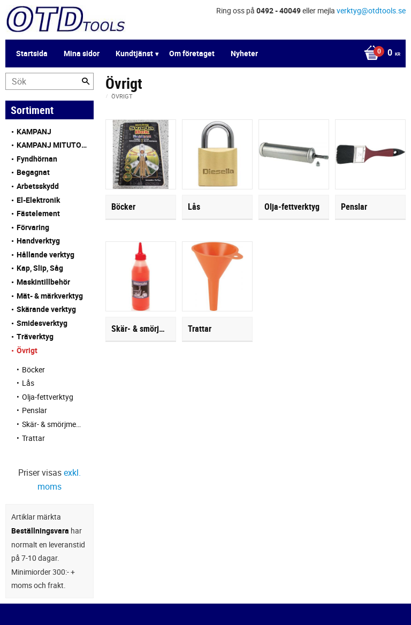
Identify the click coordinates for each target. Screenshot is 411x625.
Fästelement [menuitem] (38, 213)
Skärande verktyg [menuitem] (46, 309)
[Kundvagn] (202, 53)
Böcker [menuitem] (33, 369)
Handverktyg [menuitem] (38, 240)
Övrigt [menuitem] (27, 350)
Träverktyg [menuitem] (35, 336)
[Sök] (86, 81)
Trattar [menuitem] (33, 438)
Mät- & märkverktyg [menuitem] (50, 296)
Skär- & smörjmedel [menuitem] (52, 424)
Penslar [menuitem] (34, 410)
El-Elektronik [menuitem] (38, 200)
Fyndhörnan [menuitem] (37, 159)
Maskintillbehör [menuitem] (43, 282)
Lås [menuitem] (28, 383)
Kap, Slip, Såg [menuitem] (40, 268)
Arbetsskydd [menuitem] (38, 186)
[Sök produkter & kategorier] (49, 81)
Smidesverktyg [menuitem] (42, 323)
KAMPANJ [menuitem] (34, 131)
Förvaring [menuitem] (33, 227)
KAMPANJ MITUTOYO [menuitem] (52, 145)
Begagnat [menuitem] (33, 172)
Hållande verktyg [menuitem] (45, 254)
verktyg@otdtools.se (371, 10)
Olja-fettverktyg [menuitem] (47, 397)
